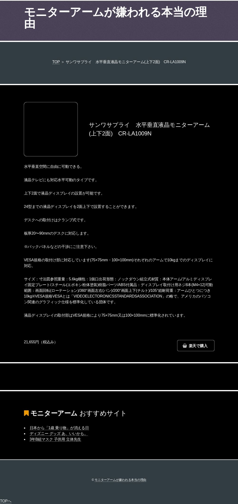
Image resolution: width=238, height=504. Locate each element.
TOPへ (5, 501)
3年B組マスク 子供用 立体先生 (55, 439)
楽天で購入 (198, 346)
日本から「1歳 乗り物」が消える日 (59, 428)
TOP (56, 62)
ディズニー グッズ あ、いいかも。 (59, 434)
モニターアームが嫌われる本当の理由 (115, 18)
